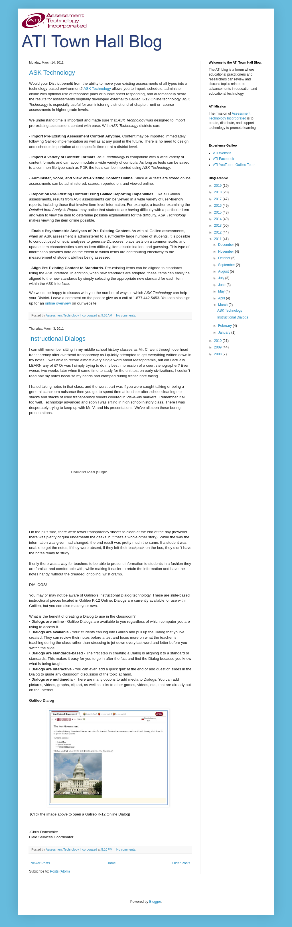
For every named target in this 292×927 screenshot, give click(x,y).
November (226, 251)
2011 (218, 239)
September (227, 265)
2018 (218, 192)
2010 (218, 341)
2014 (218, 219)
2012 (218, 232)
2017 (218, 199)
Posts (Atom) (60, 871)
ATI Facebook (223, 159)
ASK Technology (52, 72)
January (224, 332)
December (226, 245)
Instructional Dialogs (57, 338)
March (223, 305)
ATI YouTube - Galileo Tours (234, 165)
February (225, 326)
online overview (58, 303)
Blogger (155, 902)
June (222, 285)
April (222, 298)
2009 (218, 347)
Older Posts (181, 863)
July (221, 278)
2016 (218, 206)
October (224, 258)
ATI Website (222, 153)
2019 (218, 186)
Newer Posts (40, 863)
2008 (218, 354)
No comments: (126, 315)
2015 (218, 212)
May (222, 291)
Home (111, 863)
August (224, 271)
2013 (218, 226)
